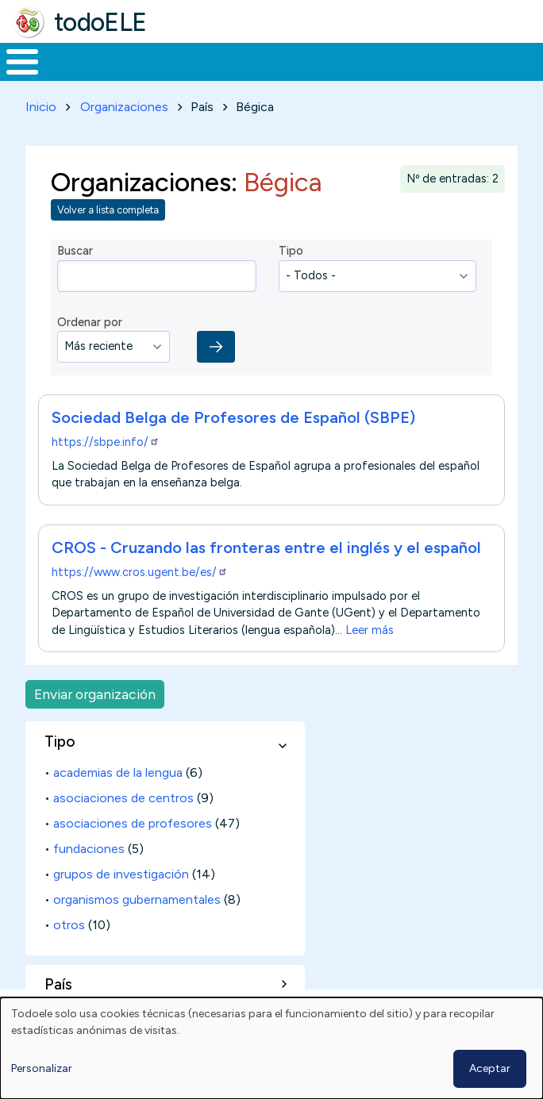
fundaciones (89, 848)
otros (69, 924)
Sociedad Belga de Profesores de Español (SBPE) (233, 417)
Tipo (291, 251)
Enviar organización (95, 694)
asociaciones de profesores (132, 823)
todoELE (100, 22)
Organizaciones (124, 106)
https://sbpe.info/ (106, 442)
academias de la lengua (118, 772)
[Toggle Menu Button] (22, 62)
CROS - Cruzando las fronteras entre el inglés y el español (266, 547)
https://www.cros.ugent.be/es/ (140, 572)
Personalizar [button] (41, 1068)
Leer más (369, 629)
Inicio (40, 106)
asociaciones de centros (123, 797)
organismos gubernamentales (137, 899)
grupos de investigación (121, 874)
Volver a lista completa (108, 210)
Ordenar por (89, 322)
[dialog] (271, 1048)
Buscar (75, 251)
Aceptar (489, 1068)
